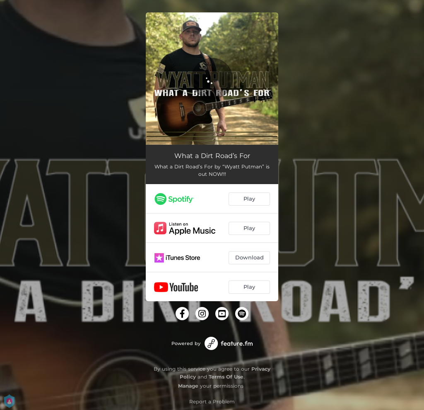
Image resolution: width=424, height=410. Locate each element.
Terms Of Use (226, 377)
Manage (188, 386)
